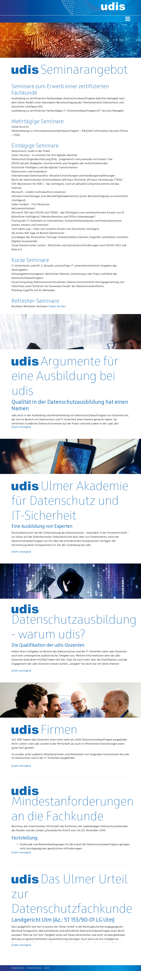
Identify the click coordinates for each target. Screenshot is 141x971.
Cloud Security (20, 127)
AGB (46, 968)
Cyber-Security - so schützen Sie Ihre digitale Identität (44, 155)
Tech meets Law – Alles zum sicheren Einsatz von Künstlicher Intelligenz (55, 229)
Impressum (17, 968)
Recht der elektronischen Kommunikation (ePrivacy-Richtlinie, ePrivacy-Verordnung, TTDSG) (66, 180)
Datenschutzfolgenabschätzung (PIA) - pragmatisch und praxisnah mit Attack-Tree (61, 159)
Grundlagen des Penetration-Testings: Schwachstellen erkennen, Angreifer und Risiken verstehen (69, 237)
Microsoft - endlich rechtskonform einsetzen (38, 192)
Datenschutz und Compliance (29, 171)
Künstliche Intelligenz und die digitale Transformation (44, 167)
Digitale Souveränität (24, 241)
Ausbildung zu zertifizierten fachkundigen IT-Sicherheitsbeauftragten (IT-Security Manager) (67, 111)
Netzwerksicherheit (23, 208)
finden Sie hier (57, 306)
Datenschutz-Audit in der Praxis (30, 151)
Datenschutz (34, 968)
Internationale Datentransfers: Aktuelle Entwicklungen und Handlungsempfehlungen (63, 175)
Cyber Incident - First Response (30, 204)
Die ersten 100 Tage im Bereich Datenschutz (37, 233)
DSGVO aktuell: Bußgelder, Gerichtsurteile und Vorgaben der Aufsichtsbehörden (59, 163)
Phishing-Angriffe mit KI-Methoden (33, 290)
